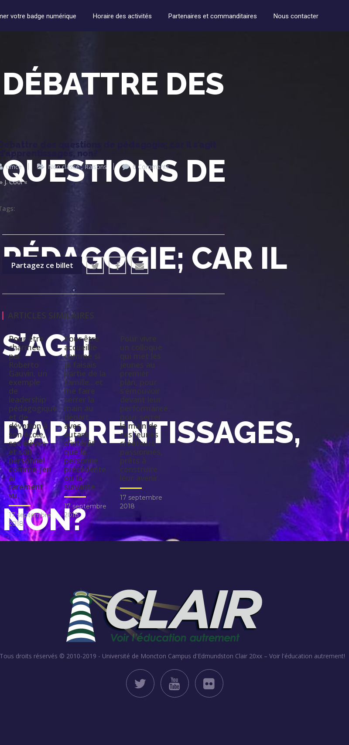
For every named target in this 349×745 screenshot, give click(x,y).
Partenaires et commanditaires (212, 16)
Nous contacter (296, 16)
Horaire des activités (122, 16)
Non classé (63, 167)
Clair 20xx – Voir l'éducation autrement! (290, 656)
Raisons (96, 167)
